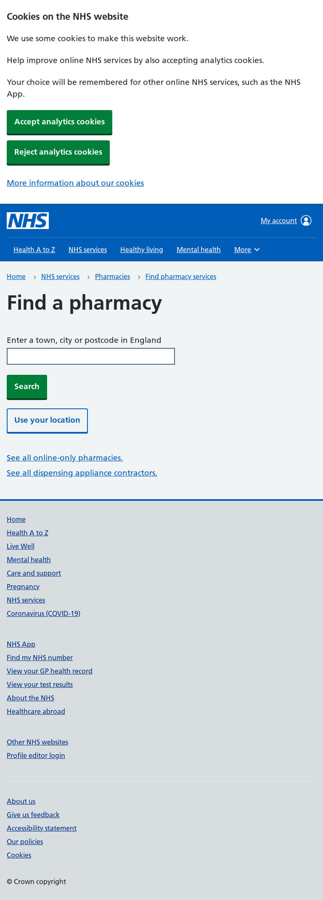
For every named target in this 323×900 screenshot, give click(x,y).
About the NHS (30, 698)
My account (286, 220)
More (248, 250)
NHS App (21, 644)
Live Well (20, 546)
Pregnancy (23, 586)
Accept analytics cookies (59, 121)
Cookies (19, 855)
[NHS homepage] (28, 220)
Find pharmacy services (181, 276)
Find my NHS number (40, 657)
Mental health (199, 249)
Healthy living (141, 249)
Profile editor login (36, 755)
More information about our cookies (75, 183)
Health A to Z (34, 249)
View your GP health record (50, 671)
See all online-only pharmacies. (65, 458)
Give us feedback (33, 815)
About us (21, 801)
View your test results (40, 684)
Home (16, 276)
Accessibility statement (42, 828)
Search (27, 386)
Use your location (47, 420)
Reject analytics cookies (58, 152)
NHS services (88, 249)
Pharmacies (112, 276)
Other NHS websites (37, 742)
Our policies (25, 841)
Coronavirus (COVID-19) (43, 613)
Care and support (34, 573)
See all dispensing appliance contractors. (82, 473)
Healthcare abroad (36, 711)
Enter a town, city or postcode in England (84, 340)
